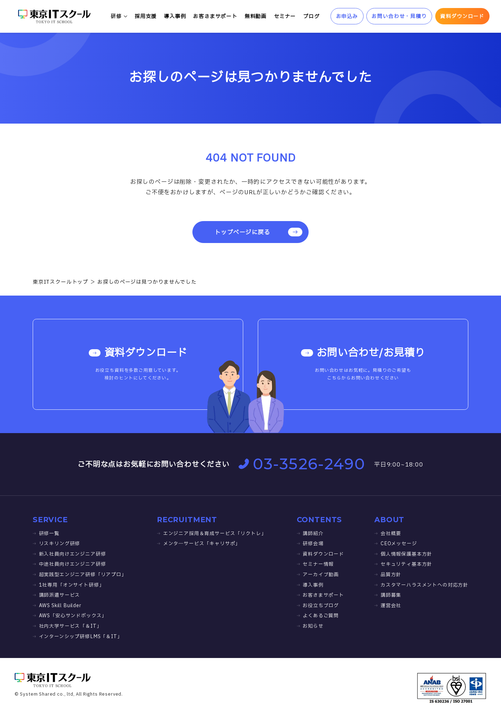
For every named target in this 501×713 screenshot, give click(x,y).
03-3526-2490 (301, 464)
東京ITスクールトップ (60, 282)
